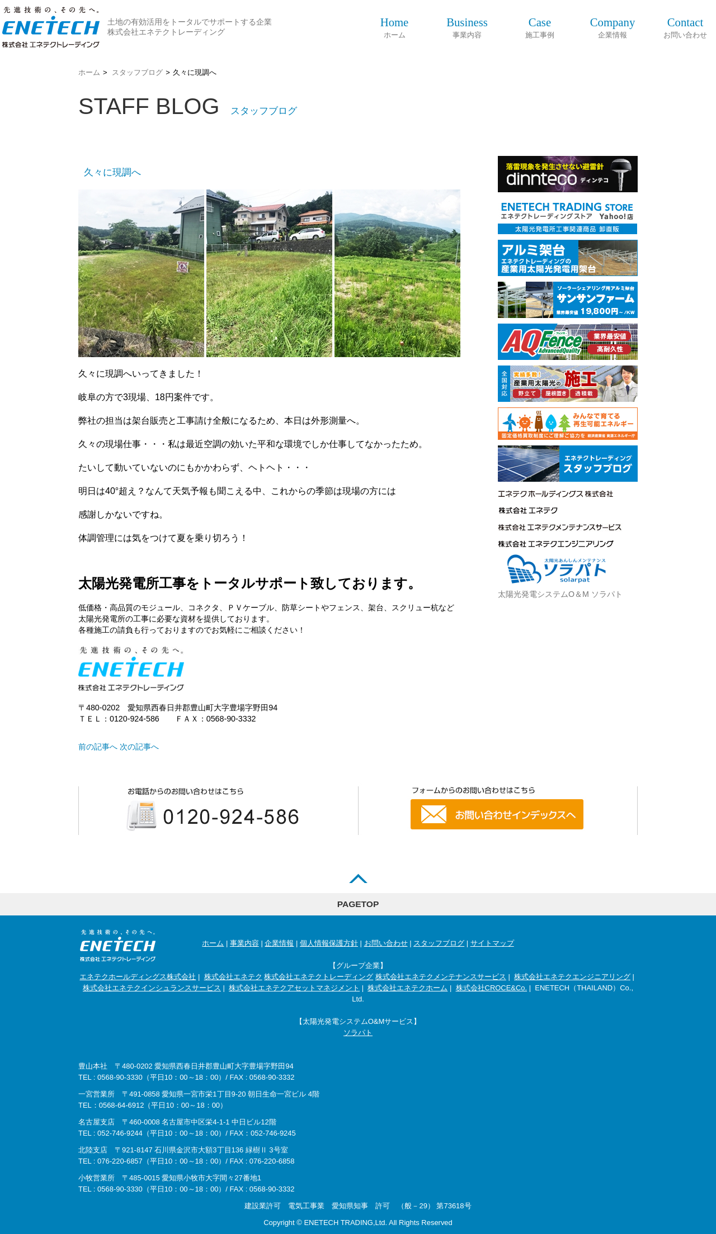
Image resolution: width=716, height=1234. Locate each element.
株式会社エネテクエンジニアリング (572, 976)
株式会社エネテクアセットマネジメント (294, 988)
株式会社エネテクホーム (407, 988)
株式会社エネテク (233, 976)
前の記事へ (97, 746)
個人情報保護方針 (329, 943)
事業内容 (467, 27)
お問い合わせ (685, 27)
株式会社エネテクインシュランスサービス (152, 988)
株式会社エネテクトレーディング (318, 976)
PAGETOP (358, 904)
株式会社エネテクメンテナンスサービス (440, 976)
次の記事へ (139, 746)
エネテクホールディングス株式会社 (137, 976)
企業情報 (612, 27)
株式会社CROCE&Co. (491, 988)
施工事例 (539, 27)
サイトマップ (492, 943)
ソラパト (358, 1032)
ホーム (394, 27)
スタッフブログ (137, 72)
